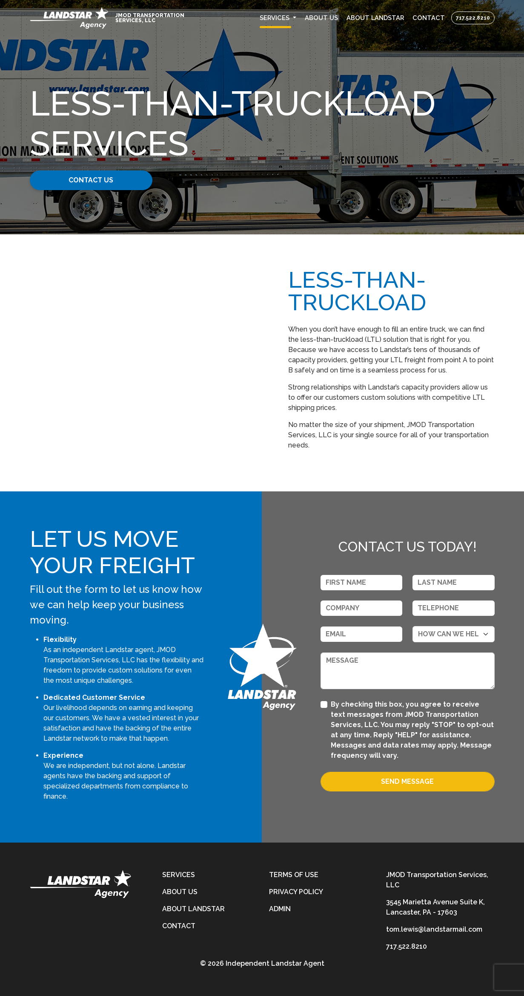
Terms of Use (293, 875)
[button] (278, 18)
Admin (280, 909)
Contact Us (95, 180)
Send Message (407, 781)
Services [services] (178, 875)
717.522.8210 (473, 17)
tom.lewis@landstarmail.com (434, 929)
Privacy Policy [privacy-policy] (296, 892)
